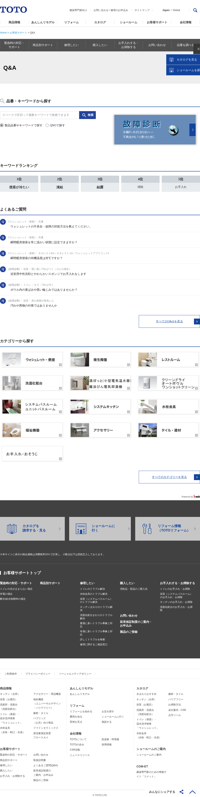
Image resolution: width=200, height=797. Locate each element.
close (195, 67)
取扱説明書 (39, 757)
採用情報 (107, 741)
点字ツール (174, 712)
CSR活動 (75, 746)
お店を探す (108, 708)
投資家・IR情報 (110, 736)
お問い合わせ (101, 10)
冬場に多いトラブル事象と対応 (96, 630)
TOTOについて (78, 736)
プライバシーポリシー (37, 670)
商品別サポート (50, 580)
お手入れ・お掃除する (12, 772)
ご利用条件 (10, 670)
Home (3, 32)
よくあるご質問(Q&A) (45, 762)
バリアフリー (175, 696)
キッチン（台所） (10, 691)
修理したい (87, 580)
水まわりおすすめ (146, 691)
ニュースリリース (80, 752)
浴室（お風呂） (9, 696)
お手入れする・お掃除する (177, 580)
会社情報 (185, 22)
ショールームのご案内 (151, 745)
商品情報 (14, 22)
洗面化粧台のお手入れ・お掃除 (176, 605)
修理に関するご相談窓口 (94, 641)
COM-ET (142, 763)
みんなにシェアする (162, 791)
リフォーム (71, 22)
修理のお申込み (119, 10)
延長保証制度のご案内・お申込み (136, 620)
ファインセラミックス (45, 724)
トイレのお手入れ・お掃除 (175, 585)
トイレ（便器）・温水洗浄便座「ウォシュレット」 (11, 715)
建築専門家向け (78, 10)
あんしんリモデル (43, 22)
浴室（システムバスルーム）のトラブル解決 (96, 597)
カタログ (100, 22)
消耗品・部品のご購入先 (134, 585)
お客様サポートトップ (22, 570)
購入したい (127, 580)
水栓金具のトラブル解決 (94, 590)
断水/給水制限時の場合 (13, 595)
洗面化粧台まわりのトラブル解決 (96, 614)
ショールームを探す (186, 89)
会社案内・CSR (177, 706)
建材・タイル (40, 710)
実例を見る (76, 719)
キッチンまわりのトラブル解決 (96, 605)
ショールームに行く (113, 713)
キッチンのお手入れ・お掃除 (176, 598)
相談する (107, 719)
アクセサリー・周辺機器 (47, 691)
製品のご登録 (129, 629)
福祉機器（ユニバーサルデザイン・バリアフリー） (47, 700)
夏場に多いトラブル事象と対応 (96, 622)
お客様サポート (157, 22)
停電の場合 (6, 590)
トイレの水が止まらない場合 (16, 585)
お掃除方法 (174, 701)
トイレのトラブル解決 (92, 585)
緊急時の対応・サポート (16, 580)
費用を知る (76, 713)
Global (176, 10)
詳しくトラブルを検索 (92, 636)
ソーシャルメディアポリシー (75, 670)
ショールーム (128, 22)
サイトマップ (142, 10)
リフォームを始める (81, 708)
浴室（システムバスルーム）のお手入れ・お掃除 (176, 592)
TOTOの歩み (77, 741)
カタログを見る (183, 78)
